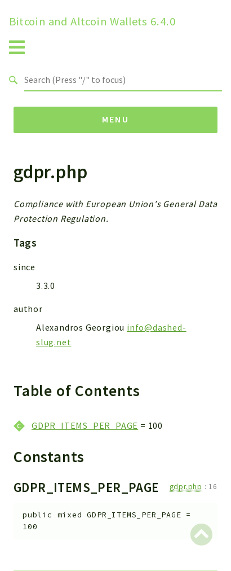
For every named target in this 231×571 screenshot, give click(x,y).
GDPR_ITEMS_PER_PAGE (85, 425)
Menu (116, 119)
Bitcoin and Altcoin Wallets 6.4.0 (92, 21)
